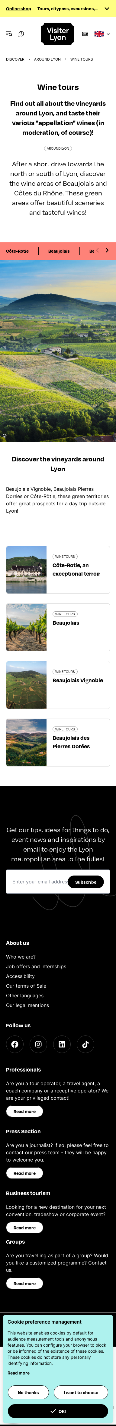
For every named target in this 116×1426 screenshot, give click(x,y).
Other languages (25, 995)
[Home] (58, 34)
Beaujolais (59, 251)
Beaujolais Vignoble (78, 680)
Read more (25, 1111)
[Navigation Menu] (9, 34)
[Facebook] (15, 1044)
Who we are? (21, 957)
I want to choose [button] (81, 1392)
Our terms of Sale (26, 986)
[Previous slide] (98, 250)
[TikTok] (85, 1044)
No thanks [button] (28, 1392)
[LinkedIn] (62, 1044)
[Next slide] (107, 250)
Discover (15, 59)
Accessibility (20, 976)
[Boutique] (85, 34)
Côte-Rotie (17, 251)
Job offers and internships (36, 966)
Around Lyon (47, 59)
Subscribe (85, 882)
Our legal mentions (27, 1005)
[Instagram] (38, 1044)
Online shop (18, 8)
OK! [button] (58, 1411)
